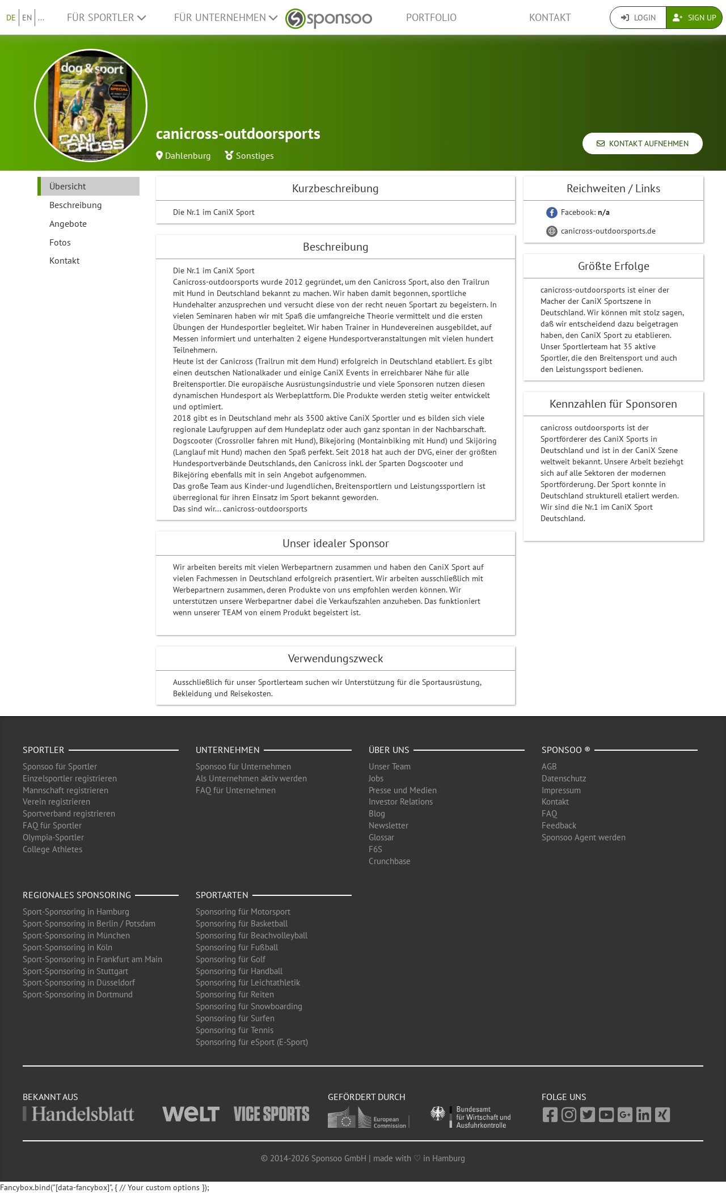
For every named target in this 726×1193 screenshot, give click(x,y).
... (41, 17)
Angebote (68, 223)
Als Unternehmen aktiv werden (251, 778)
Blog (377, 813)
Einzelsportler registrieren (70, 778)
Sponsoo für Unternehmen (243, 766)
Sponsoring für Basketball (242, 923)
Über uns (389, 749)
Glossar (381, 837)
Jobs (376, 778)
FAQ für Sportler (52, 825)
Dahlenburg (188, 155)
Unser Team (390, 766)
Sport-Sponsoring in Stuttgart (75, 971)
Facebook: (578, 212)
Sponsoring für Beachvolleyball (251, 935)
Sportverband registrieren (69, 813)
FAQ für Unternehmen (236, 790)
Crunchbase (390, 861)
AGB (549, 766)
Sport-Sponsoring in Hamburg (76, 911)
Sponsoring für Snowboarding (249, 1006)
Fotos (60, 242)
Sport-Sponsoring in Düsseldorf (79, 982)
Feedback (559, 825)
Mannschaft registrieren (65, 790)
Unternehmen (228, 749)
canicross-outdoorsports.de (601, 231)
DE (11, 17)
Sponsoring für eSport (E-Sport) (252, 1042)
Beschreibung (75, 204)
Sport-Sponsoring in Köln (67, 947)
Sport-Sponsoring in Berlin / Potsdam (89, 923)
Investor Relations (401, 801)
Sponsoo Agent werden (584, 837)
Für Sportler (106, 17)
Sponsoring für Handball (239, 971)
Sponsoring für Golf (230, 959)
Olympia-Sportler (53, 837)
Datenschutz (564, 778)
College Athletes (52, 849)
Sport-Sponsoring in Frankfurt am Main (92, 959)
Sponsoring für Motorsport (243, 911)
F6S (375, 849)
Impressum (561, 790)
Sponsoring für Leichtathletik (248, 982)
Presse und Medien (403, 790)
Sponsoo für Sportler (60, 766)
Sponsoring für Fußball (237, 947)
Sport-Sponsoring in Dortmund (78, 994)
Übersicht (67, 186)
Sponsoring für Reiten (235, 994)
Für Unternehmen (225, 17)
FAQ (549, 813)
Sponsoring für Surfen (235, 1018)
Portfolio (431, 17)
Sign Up (694, 17)
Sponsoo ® (566, 749)
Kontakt (550, 17)
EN (27, 17)
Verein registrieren (56, 801)
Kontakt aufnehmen (643, 143)
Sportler (44, 749)
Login (638, 17)
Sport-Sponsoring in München (76, 935)
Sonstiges (255, 155)
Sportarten (222, 894)
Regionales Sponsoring (77, 894)
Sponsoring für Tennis (234, 1030)
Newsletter (388, 825)
